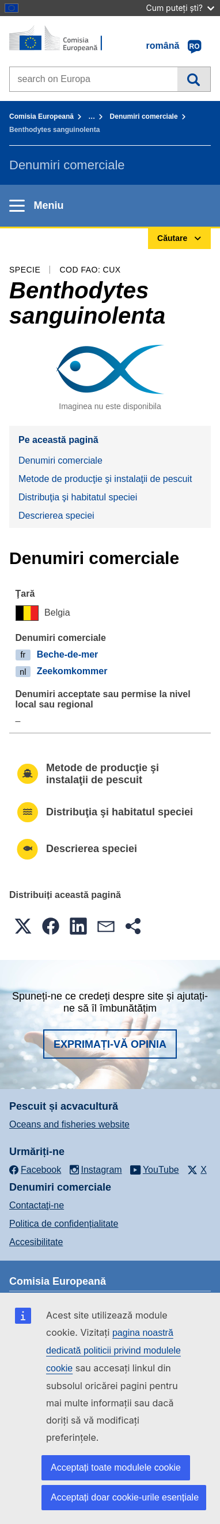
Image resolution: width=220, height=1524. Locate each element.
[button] (23, 926)
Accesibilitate (36, 1242)
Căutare (193, 79)
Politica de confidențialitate (63, 1223)
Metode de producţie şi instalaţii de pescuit (105, 479)
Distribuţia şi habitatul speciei (77, 497)
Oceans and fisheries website (69, 1124)
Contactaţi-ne (36, 1205)
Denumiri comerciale (144, 116)
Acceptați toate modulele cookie (116, 1467)
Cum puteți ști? (180, 8)
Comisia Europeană (41, 116)
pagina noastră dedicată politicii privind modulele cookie (113, 1350)
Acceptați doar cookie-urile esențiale (125, 1497)
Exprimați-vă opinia (110, 1044)
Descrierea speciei (56, 515)
